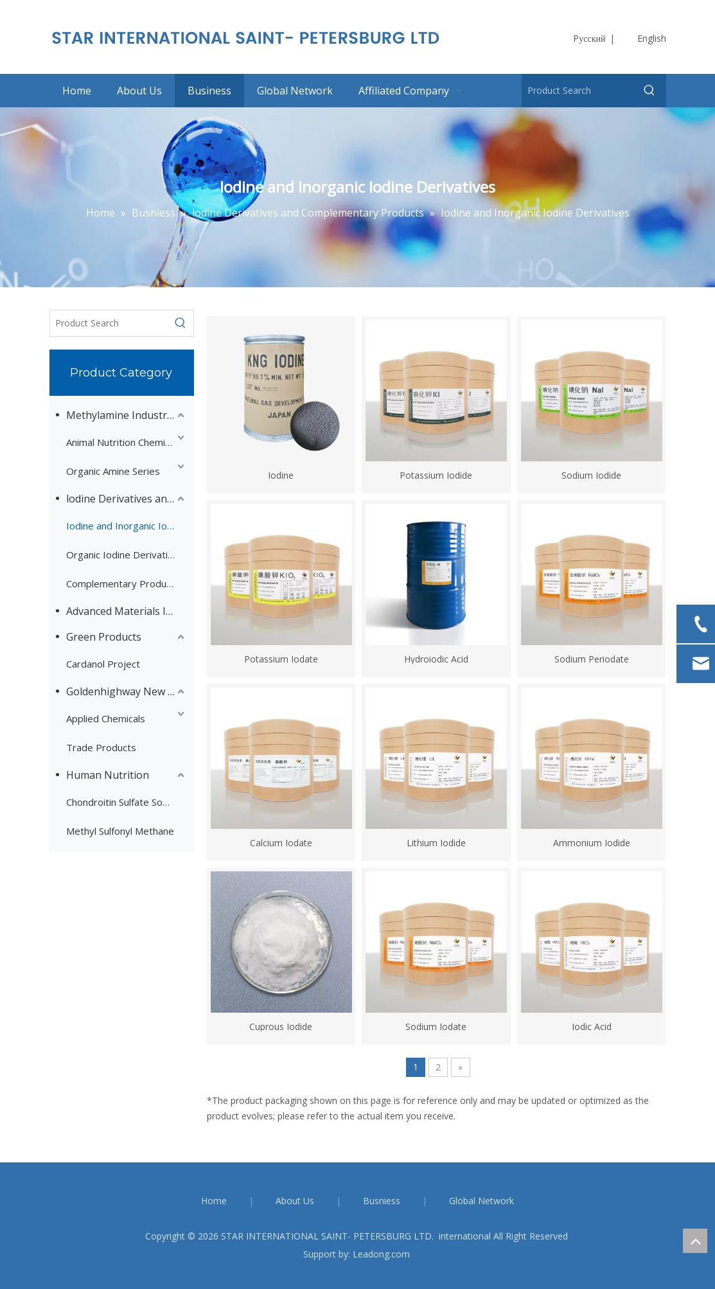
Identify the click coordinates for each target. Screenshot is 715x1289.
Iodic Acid (592, 1025)
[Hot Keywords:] (649, 91)
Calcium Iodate (281, 842)
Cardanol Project (103, 663)
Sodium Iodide (591, 474)
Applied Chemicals (105, 718)
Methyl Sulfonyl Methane (120, 830)
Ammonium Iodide (591, 842)
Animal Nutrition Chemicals (124, 442)
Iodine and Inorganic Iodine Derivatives (127, 525)
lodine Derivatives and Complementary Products (127, 499)
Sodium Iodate (435, 1025)
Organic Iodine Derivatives (125, 554)
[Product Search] (577, 91)
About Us (295, 1201)
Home (214, 1201)
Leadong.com (381, 1254)
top (695, 1241)
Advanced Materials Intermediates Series (127, 611)
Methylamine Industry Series (127, 415)
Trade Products (101, 747)
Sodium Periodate (591, 658)
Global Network (481, 1201)
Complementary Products (123, 583)
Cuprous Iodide (280, 1025)
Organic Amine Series (113, 471)
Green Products (103, 637)
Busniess (381, 1201)
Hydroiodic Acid (436, 658)
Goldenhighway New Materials (127, 691)
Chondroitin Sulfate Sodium (125, 802)
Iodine (281, 474)
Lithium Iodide (436, 842)
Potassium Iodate (281, 658)
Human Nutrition (107, 775)
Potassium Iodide (436, 474)
